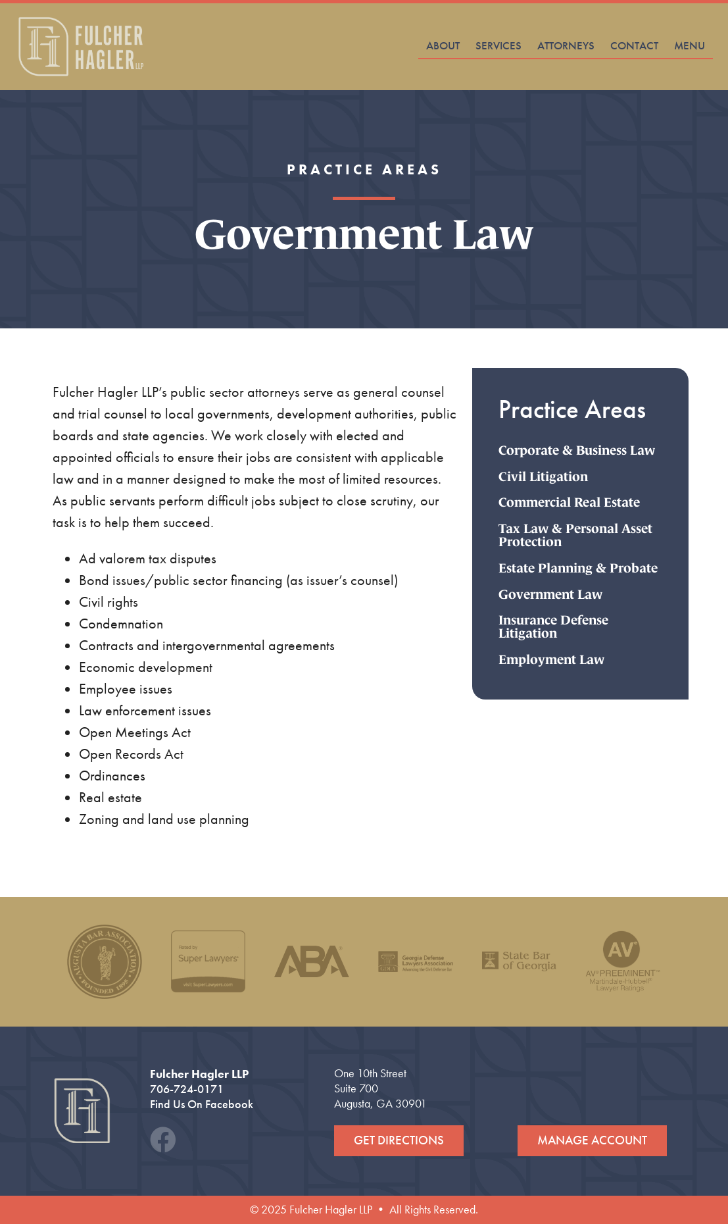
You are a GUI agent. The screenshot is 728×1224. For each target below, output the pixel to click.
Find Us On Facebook (201, 1104)
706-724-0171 (187, 1089)
